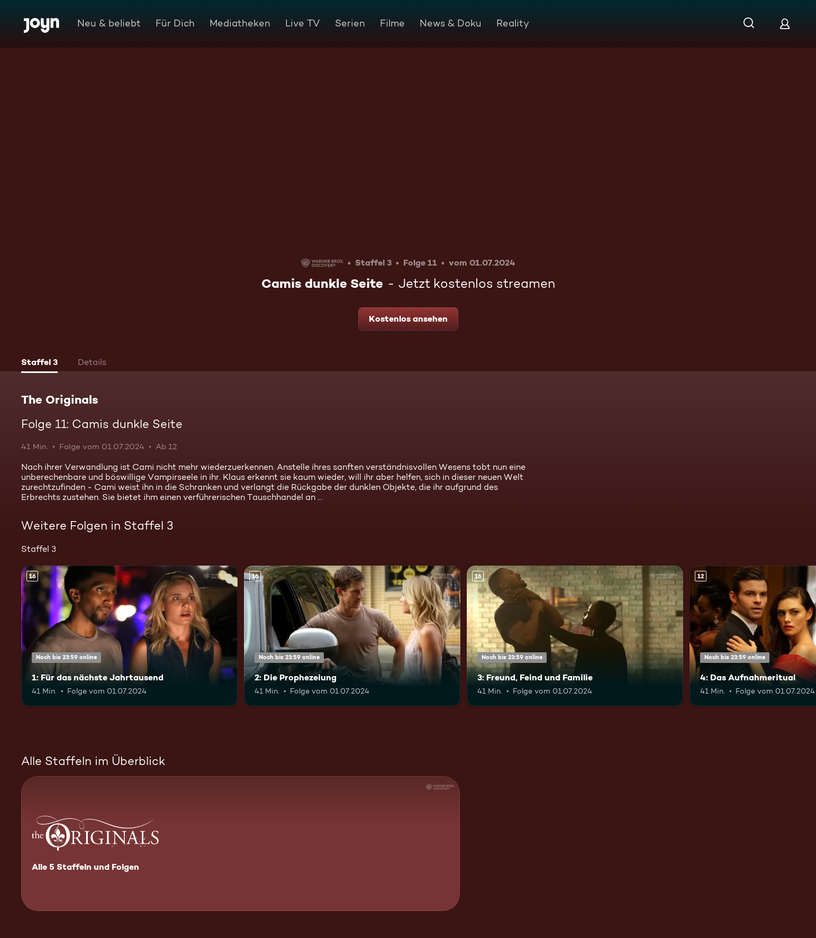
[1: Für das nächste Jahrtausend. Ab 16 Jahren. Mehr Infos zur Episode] (129, 636)
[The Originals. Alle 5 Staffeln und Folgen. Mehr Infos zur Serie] (240, 843)
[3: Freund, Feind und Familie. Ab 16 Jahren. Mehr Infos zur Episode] (575, 636)
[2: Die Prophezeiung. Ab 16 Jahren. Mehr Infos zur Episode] (352, 636)
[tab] (39, 363)
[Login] (785, 23)
